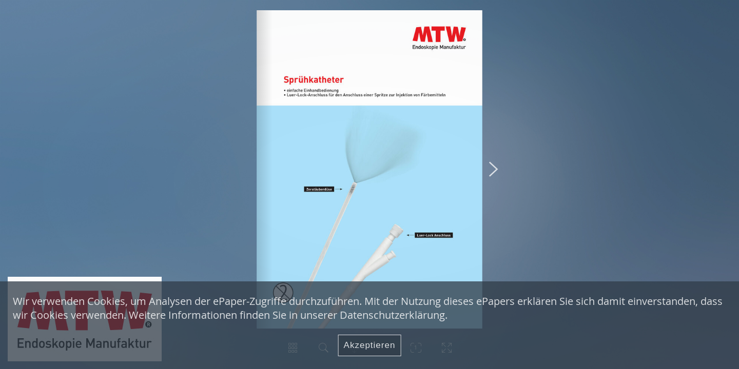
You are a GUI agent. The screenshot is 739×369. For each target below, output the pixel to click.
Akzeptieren (370, 345)
